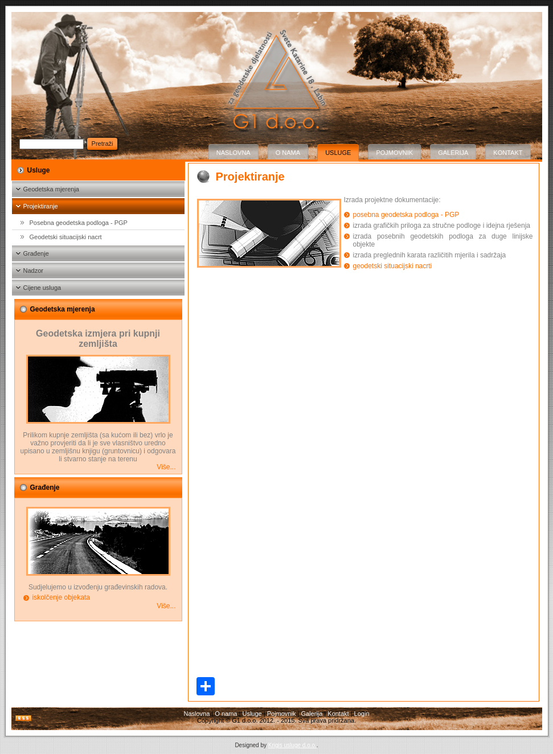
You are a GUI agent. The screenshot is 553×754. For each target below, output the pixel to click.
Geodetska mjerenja (51, 189)
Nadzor (33, 270)
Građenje (36, 253)
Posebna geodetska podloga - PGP (79, 222)
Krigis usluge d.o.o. (292, 745)
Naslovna (233, 152)
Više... (166, 467)
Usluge (338, 152)
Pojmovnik (394, 152)
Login (362, 713)
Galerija (453, 152)
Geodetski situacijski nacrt (66, 236)
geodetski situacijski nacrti (392, 266)
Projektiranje (40, 206)
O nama (288, 152)
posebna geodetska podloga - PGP (406, 215)
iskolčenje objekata (61, 597)
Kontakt (507, 152)
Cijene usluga (42, 287)
